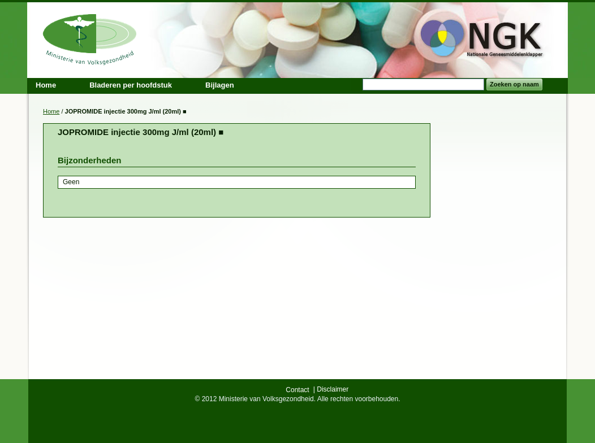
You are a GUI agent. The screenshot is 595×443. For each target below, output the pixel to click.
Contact (297, 390)
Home (51, 111)
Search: (356, 84)
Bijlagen (219, 85)
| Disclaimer (330, 389)
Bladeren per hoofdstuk (130, 85)
